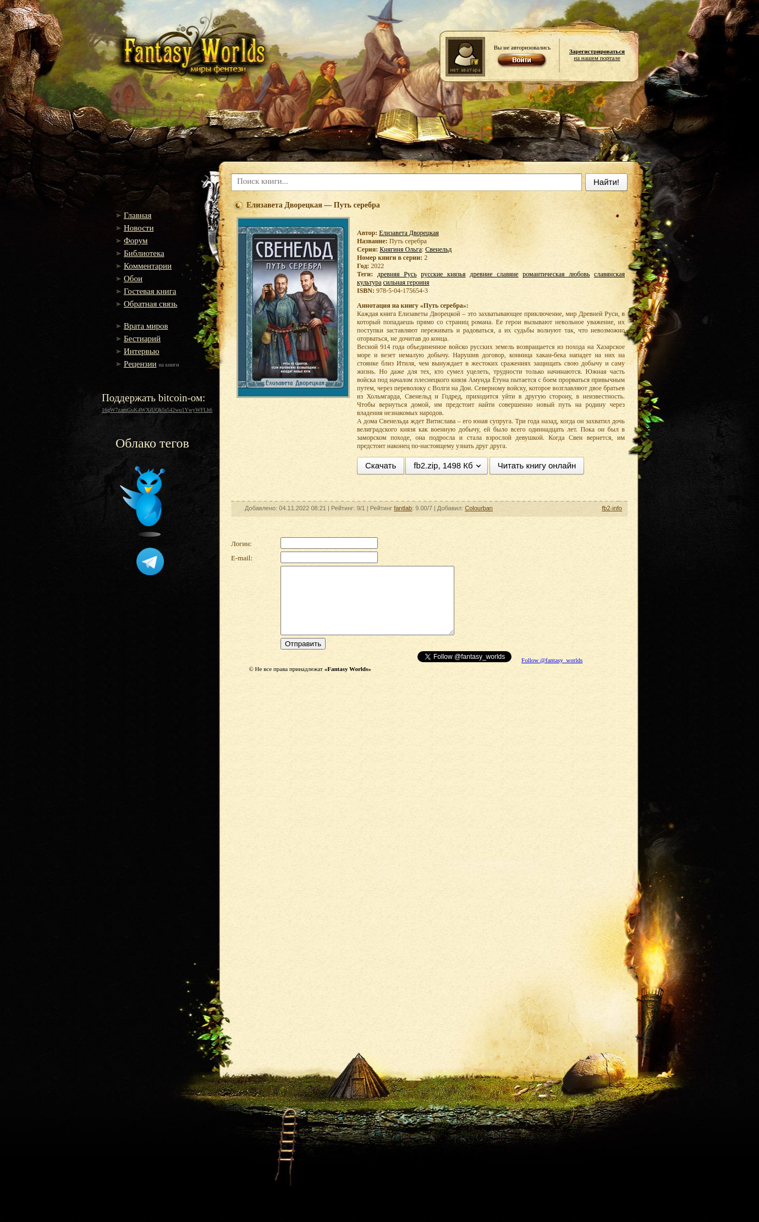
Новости (138, 227)
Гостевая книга (150, 291)
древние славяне (494, 274)
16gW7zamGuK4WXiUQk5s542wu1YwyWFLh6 (157, 410)
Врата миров (146, 325)
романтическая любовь (556, 274)
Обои (133, 278)
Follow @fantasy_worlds (551, 660)
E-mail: (241, 558)
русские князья (443, 274)
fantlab (403, 508)
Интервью (142, 351)
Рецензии (140, 363)
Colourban (479, 508)
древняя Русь (397, 274)
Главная (137, 215)
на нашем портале (597, 54)
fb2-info (612, 508)
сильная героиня (406, 282)
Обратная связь (150, 303)
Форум (135, 240)
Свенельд (438, 249)
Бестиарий (142, 338)
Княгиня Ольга (401, 249)
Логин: (241, 543)
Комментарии (148, 265)
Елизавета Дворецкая (408, 233)
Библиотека (144, 253)
